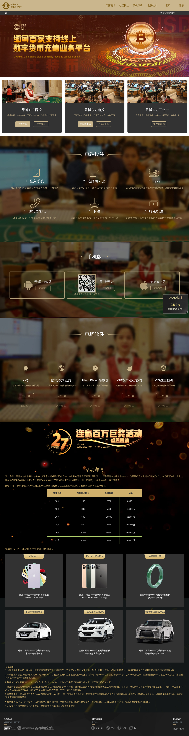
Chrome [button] (97, 728)
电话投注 (124, 5)
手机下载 (137, 5)
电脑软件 (152, 5)
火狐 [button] (121, 728)
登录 (168, 5)
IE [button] (132, 728)
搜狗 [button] (110, 728)
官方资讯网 (178, 728)
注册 (181, 5)
